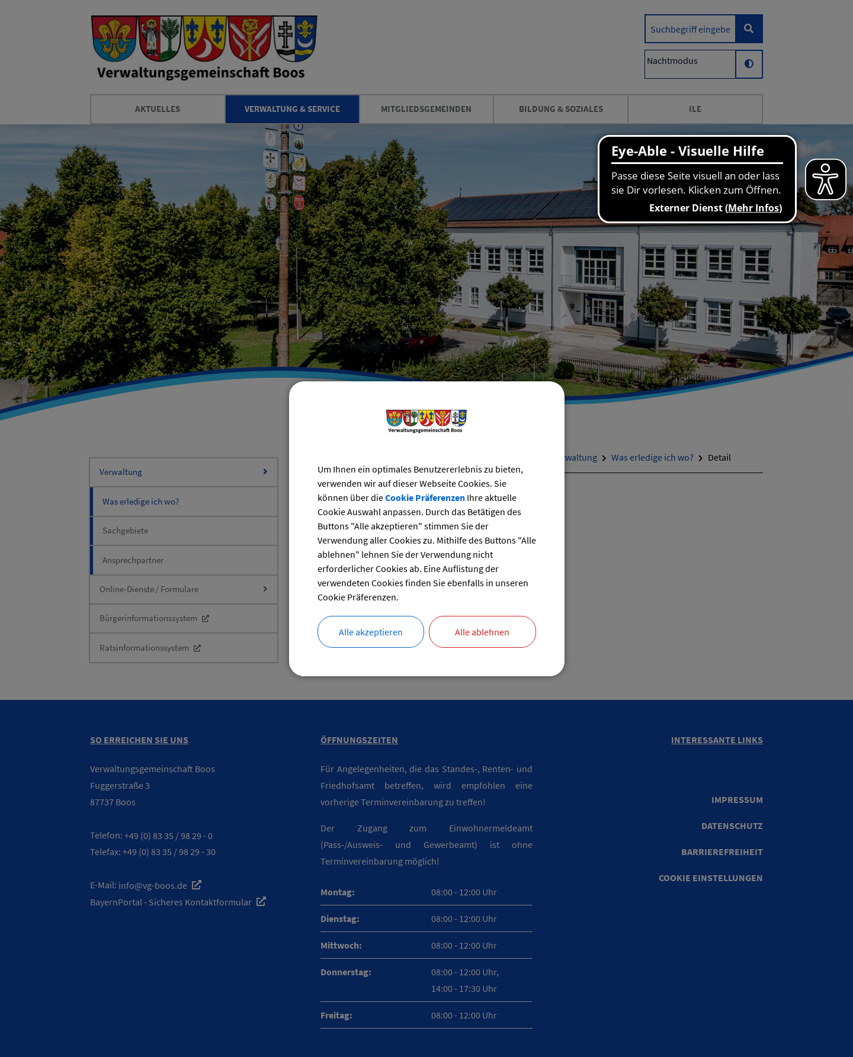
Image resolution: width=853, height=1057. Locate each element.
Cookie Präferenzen (425, 497)
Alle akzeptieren (371, 632)
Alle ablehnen (482, 632)
